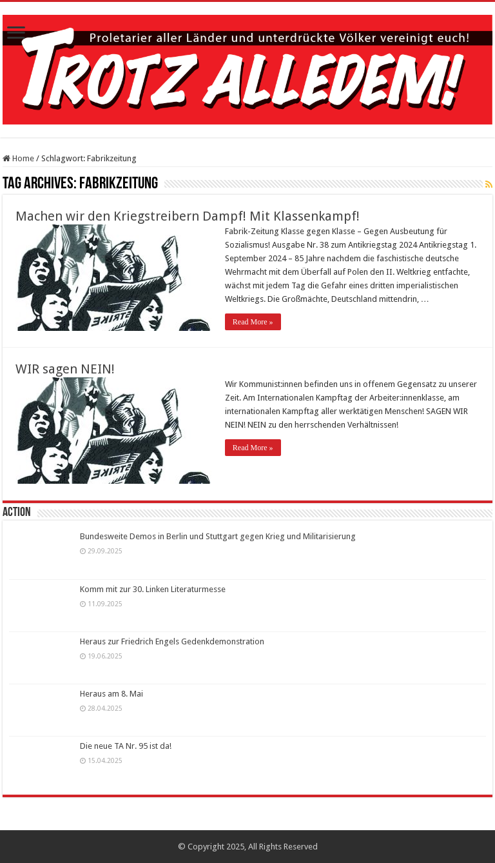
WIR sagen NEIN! (65, 369)
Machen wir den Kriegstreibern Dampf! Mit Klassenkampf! (187, 216)
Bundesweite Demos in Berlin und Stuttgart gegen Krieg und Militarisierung (218, 536)
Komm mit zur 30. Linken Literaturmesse (153, 589)
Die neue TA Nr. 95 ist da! (125, 746)
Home (18, 158)
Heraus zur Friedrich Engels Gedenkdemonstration (172, 641)
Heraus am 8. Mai (111, 694)
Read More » (253, 321)
